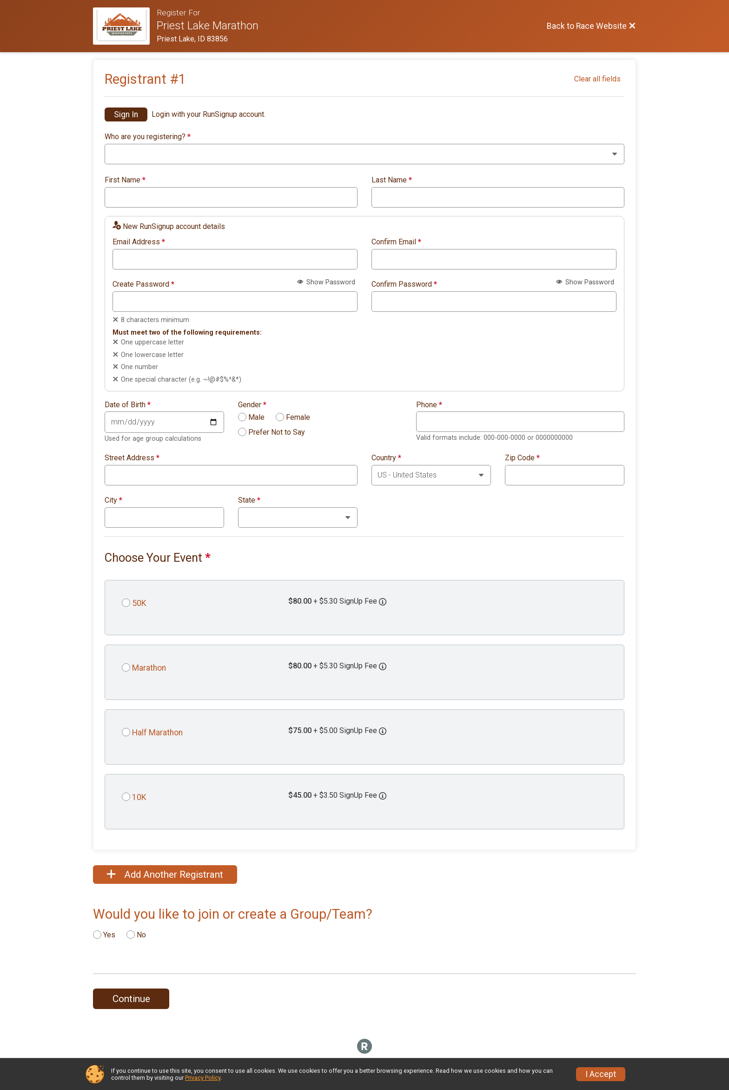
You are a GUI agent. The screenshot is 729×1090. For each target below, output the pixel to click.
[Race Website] (125, 26)
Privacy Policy (202, 1077)
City (113, 500)
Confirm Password (404, 284)
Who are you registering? (148, 137)
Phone (429, 405)
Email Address (139, 242)
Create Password (143, 284)
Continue (131, 998)
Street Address (132, 458)
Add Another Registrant (165, 874)
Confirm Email (396, 242)
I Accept (600, 1074)
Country (386, 458)
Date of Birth (128, 405)
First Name (125, 180)
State (249, 500)
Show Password (326, 282)
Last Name (391, 180)
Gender (252, 405)
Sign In (126, 114)
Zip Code (522, 458)
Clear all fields (597, 78)
